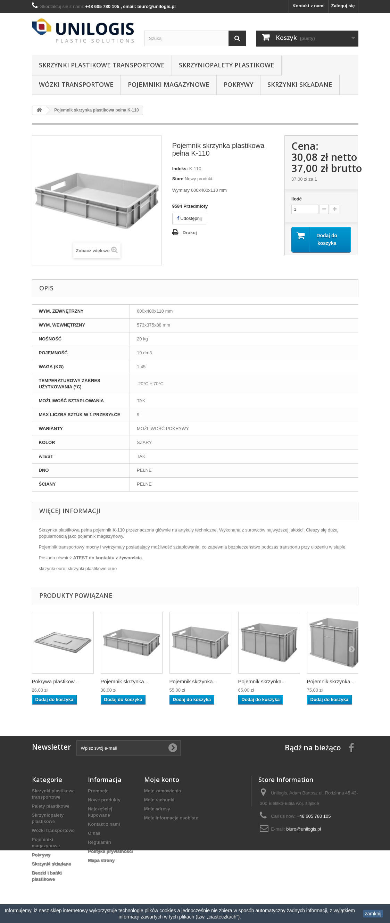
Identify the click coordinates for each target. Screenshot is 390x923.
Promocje (98, 790)
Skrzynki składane (299, 84)
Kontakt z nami (308, 5)
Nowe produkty (104, 799)
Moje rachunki (159, 799)
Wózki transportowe (76, 84)
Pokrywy (238, 84)
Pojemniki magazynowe (168, 84)
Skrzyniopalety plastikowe (226, 65)
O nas (94, 833)
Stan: (178, 178)
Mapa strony (101, 860)
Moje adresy (157, 808)
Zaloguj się (343, 5)
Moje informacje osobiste (171, 818)
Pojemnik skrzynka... (125, 681)
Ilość (296, 198)
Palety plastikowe (50, 806)
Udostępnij (189, 218)
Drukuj (190, 232)
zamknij (373, 913)
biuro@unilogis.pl (303, 829)
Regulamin (99, 842)
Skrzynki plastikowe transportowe (102, 65)
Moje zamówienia (162, 790)
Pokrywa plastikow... (55, 681)
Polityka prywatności (110, 851)
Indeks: (180, 168)
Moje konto (161, 779)
